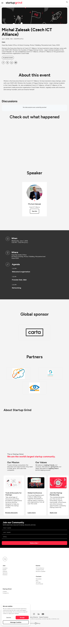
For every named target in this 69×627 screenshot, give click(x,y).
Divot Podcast (39, 584)
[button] (67, 2)
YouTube (38, 582)
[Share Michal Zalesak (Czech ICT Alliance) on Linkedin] (11, 62)
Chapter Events (40, 569)
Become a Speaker (40, 571)
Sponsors (5, 573)
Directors (5, 574)
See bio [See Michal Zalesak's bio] (34, 211)
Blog (37, 580)
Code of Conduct (43, 617)
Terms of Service (33, 617)
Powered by (34, 623)
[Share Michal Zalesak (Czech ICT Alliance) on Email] (15, 62)
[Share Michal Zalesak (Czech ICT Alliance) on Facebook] (3, 62)
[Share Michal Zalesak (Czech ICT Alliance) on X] (7, 62)
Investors (5, 568)
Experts (4, 569)
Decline (8, 617)
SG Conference (40, 568)
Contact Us (6, 593)
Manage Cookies (15, 622)
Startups (5, 571)
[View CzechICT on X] (35, 200)
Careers (5, 591)
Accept (22, 617)
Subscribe (34, 543)
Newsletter (38, 579)
